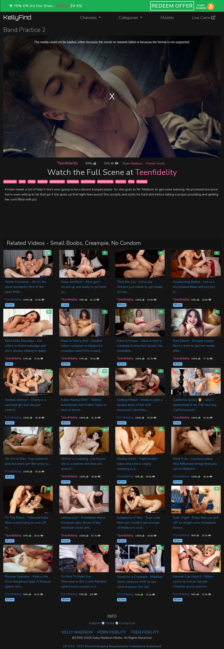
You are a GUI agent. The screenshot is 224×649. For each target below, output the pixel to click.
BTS (131, 181)
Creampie (73, 181)
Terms (110, 623)
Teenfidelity (67, 163)
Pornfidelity (13, 299)
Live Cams (203, 17)
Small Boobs (57, 181)
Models (167, 17)
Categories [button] (129, 17)
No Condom (88, 181)
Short (32, 181)
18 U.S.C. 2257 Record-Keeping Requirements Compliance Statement (112, 646)
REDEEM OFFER (172, 5)
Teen (22, 181)
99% (90, 163)
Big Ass (120, 181)
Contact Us (127, 623)
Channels (93, 17)
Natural (42, 181)
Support (94, 623)
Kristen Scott (155, 163)
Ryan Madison (133, 163)
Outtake (142, 181)
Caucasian (10, 181)
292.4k (111, 163)
